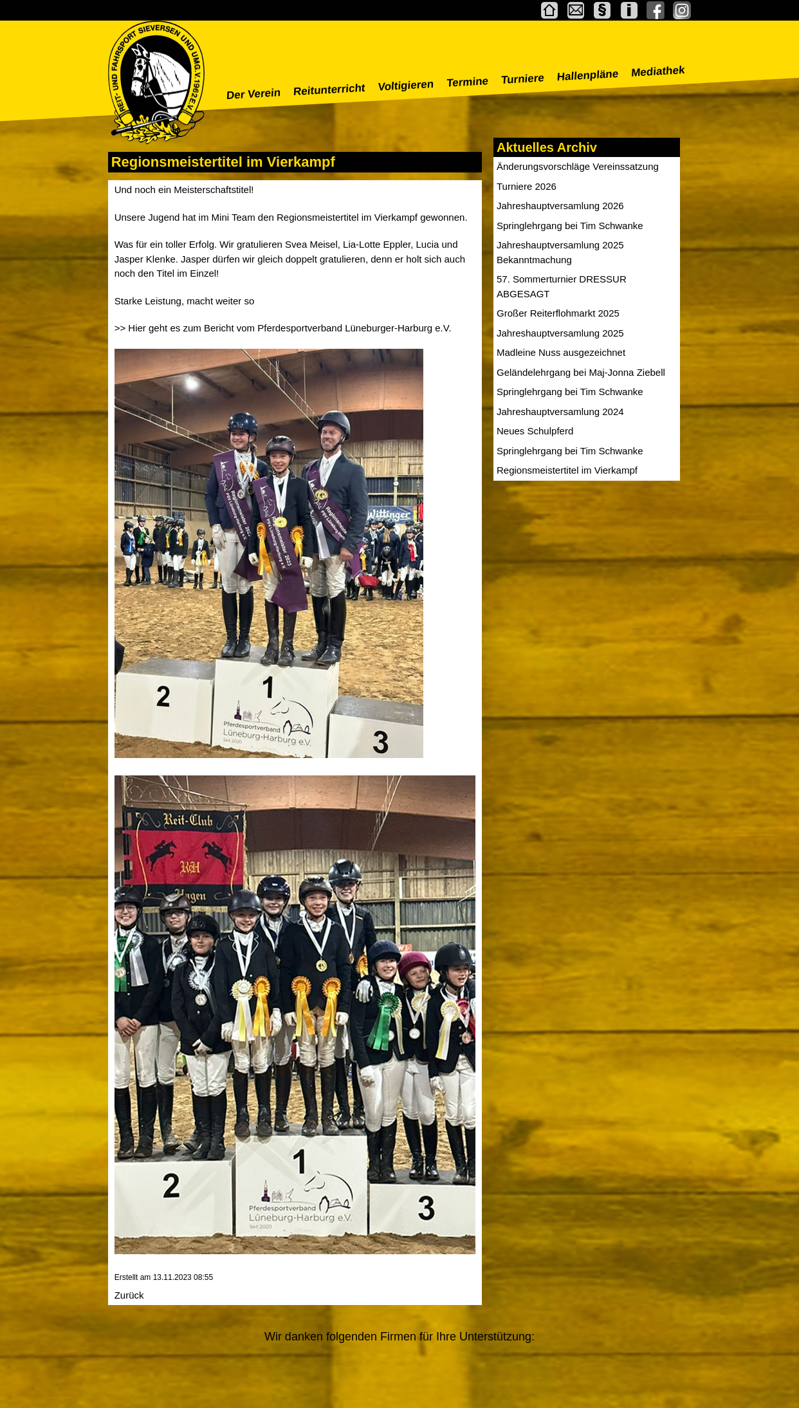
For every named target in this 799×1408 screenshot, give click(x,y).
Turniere (522, 78)
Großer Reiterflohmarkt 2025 (558, 313)
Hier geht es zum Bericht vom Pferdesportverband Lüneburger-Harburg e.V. (289, 327)
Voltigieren (406, 85)
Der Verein (253, 94)
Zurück (129, 1295)
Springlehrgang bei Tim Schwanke (570, 225)
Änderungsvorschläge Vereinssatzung (578, 166)
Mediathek (658, 71)
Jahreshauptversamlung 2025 (560, 333)
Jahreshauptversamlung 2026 (560, 205)
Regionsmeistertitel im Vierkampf (567, 470)
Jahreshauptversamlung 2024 (560, 411)
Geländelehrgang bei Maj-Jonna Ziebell (581, 372)
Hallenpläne (587, 75)
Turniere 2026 (526, 186)
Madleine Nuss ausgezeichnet (561, 352)
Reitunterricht (329, 90)
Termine (467, 82)
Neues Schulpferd (535, 430)
